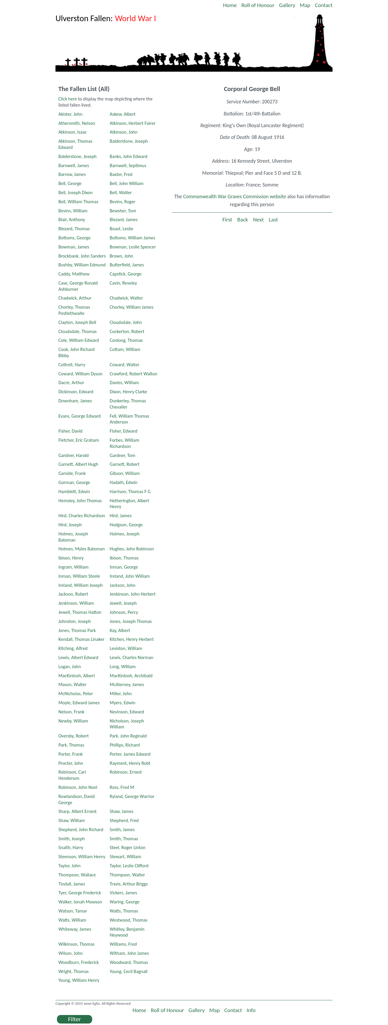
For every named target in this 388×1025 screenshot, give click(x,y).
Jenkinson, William (76, 603)
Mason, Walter (72, 684)
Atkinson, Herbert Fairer (133, 123)
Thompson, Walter (127, 875)
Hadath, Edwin (123, 482)
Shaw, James (122, 811)
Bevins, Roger (123, 201)
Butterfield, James (127, 265)
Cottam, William (125, 349)
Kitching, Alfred (72, 648)
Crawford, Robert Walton (133, 374)
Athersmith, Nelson (76, 123)
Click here (67, 99)
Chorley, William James (131, 307)
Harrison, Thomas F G (130, 491)
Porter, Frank (70, 754)
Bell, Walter (121, 192)
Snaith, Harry (70, 847)
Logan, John (69, 666)
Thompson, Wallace (77, 875)
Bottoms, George (74, 238)
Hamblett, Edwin (74, 491)
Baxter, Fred (121, 174)
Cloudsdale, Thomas (77, 331)
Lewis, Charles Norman (131, 657)
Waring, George (125, 902)
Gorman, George (74, 482)
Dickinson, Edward (75, 391)
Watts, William (72, 920)
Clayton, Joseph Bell (77, 322)
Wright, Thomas (73, 971)
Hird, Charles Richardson (81, 515)
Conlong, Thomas (126, 340)
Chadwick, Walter (126, 298)
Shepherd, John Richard (80, 829)
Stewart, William (125, 856)
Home (230, 5)
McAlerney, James (127, 684)
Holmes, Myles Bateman (81, 549)
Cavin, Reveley (123, 283)
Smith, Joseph (71, 838)
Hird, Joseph (70, 524)
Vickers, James (123, 892)
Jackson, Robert (73, 594)
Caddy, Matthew (74, 274)
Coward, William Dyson (80, 374)
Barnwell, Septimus (128, 165)
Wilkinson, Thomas (76, 944)
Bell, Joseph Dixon (75, 192)
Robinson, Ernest (126, 772)
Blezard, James (124, 219)
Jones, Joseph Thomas (131, 621)
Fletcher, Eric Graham (78, 440)
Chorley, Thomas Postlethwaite (74, 310)
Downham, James (75, 401)
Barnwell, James (73, 165)
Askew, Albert (123, 114)
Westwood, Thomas (129, 920)
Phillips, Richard (125, 745)
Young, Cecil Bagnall (129, 971)
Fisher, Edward (123, 431)
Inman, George (124, 567)
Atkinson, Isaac (72, 132)
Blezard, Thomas (74, 228)
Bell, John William (127, 183)
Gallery (287, 5)
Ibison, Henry (71, 558)
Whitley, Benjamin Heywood (127, 932)
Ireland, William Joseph (80, 585)
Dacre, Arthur (71, 382)
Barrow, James (72, 174)
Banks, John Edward (128, 156)
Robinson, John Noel (77, 787)
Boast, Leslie (121, 228)
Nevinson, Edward (127, 712)
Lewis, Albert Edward (78, 657)
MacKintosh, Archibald (131, 675)
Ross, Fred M (122, 787)
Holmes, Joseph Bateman (73, 537)
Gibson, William (125, 473)
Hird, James (121, 515)
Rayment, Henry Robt (130, 763)
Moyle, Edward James (79, 702)
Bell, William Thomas (78, 201)
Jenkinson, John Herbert (133, 594)
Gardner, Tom (122, 455)
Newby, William (73, 721)
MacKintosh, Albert (76, 675)
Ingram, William (73, 567)
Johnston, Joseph (74, 621)
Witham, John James (129, 953)
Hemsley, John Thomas (80, 500)
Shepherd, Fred (124, 820)
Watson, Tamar (72, 911)
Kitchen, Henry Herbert (132, 639)
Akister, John (70, 114)
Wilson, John (70, 953)
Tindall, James (71, 884)
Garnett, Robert (124, 464)
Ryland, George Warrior (132, 796)
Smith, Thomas (124, 838)
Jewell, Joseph (123, 603)
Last (273, 219)
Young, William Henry (78, 980)
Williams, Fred (123, 944)
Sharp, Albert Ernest (77, 811)
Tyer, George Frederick (79, 892)
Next (258, 219)
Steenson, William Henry (81, 856)
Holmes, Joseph (124, 534)
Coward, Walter (124, 364)
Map (305, 5)
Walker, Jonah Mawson (80, 902)
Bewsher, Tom (123, 211)
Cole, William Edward (78, 340)
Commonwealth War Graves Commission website (234, 196)
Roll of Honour (257, 5)
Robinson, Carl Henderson (72, 775)
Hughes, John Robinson (132, 549)
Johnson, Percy (124, 612)
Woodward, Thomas (129, 962)
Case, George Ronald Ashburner (78, 286)
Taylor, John (69, 865)
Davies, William (124, 382)
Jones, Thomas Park (77, 630)
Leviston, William (126, 648)
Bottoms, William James (132, 238)
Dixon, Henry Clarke (128, 391)
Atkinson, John (124, 132)
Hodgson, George (126, 524)
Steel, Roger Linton (128, 847)
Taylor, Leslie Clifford (129, 865)
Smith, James (122, 829)
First (227, 219)
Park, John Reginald (128, 736)
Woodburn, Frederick (78, 962)
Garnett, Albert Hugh (78, 464)
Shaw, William (71, 820)
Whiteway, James (74, 929)
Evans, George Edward (79, 416)
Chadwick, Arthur (74, 298)
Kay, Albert (120, 630)
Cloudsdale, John (126, 322)
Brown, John (121, 256)
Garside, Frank (72, 473)
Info (251, 1010)
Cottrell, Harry (71, 364)
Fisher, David (70, 431)
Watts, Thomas (124, 911)
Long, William (123, 666)
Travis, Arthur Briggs (129, 884)
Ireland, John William (130, 576)
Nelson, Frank (71, 712)
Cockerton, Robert (127, 331)
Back (242, 219)
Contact (324, 5)
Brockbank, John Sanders (82, 256)
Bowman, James (73, 247)
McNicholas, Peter (75, 693)
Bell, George (70, 183)
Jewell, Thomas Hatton (79, 612)
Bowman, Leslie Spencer (133, 247)
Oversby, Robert (73, 736)
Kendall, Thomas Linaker (81, 639)
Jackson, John (123, 585)
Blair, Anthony (71, 219)
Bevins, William (72, 211)
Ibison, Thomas (124, 558)
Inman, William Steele (79, 576)
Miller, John (121, 693)
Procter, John (70, 763)
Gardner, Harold (73, 455)
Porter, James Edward (130, 754)
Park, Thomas (71, 745)
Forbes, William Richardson (124, 443)
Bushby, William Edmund (82, 265)
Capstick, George (125, 274)
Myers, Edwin (122, 702)
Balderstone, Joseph (129, 141)
